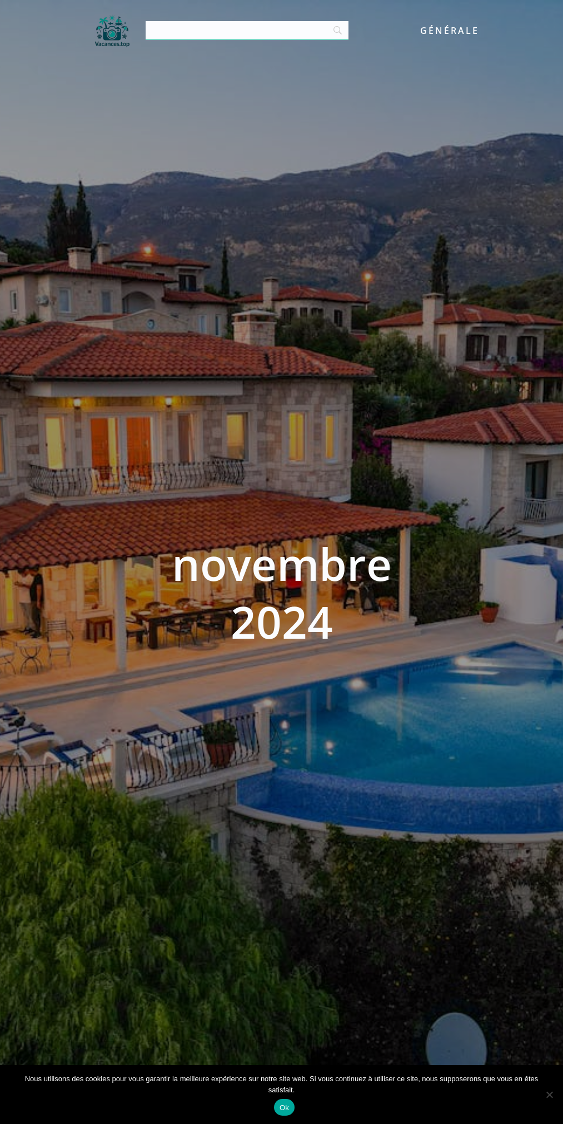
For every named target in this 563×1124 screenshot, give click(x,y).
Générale (449, 30)
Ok (284, 1107)
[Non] (549, 1094)
